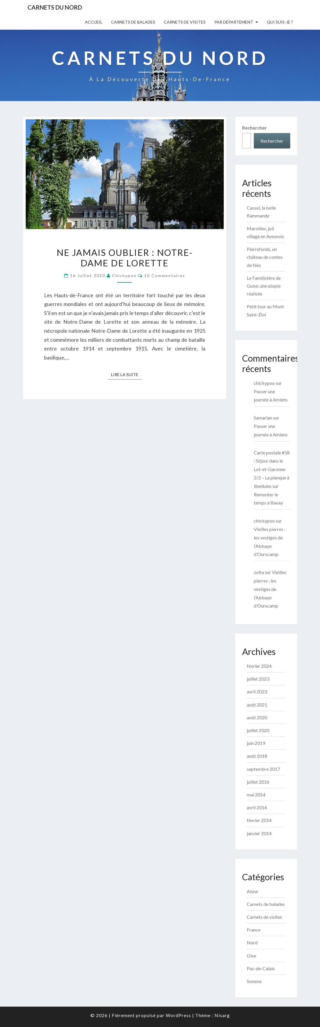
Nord (252, 942)
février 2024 (259, 666)
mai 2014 (256, 794)
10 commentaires (164, 275)
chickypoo (124, 275)
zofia (259, 572)
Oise (251, 955)
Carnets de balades (133, 22)
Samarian (263, 417)
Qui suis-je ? (280, 22)
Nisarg (222, 1015)
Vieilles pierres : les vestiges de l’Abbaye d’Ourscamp (270, 588)
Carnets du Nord (54, 7)
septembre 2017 (263, 769)
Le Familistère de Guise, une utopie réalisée (264, 285)
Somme (254, 981)
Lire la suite (126, 374)
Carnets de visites (185, 22)
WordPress (178, 1015)
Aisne (252, 891)
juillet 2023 (258, 678)
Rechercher (254, 127)
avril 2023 (257, 691)
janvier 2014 (259, 833)
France (253, 929)
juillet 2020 (258, 730)
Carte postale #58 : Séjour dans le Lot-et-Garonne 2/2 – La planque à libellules (272, 469)
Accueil (93, 22)
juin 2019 (256, 743)
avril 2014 (257, 807)
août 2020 (257, 717)
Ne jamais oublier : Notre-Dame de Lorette (125, 257)
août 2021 (257, 704)
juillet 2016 (258, 782)
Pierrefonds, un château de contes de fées (265, 257)
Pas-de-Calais (261, 968)
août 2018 (257, 756)
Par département (233, 22)
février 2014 (259, 820)
